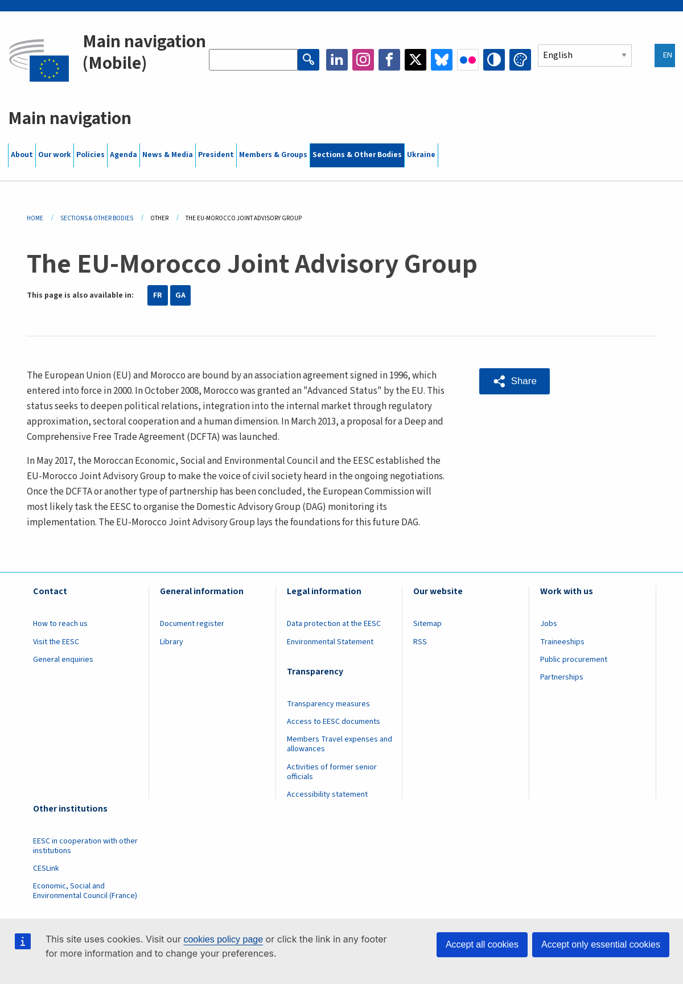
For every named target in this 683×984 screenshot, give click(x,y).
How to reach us (60, 623)
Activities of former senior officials (332, 772)
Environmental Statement (330, 642)
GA (180, 295)
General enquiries (63, 659)
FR (157, 295)
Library (171, 642)
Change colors (520, 60)
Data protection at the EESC (334, 623)
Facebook (389, 60)
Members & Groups (273, 154)
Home (35, 218)
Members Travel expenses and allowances (339, 744)
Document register (192, 623)
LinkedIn (337, 60)
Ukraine (421, 154)
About (22, 154)
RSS (420, 642)
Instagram (363, 60)
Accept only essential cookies (600, 944)
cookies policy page (223, 939)
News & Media (167, 154)
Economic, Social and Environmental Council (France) (86, 890)
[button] (514, 381)
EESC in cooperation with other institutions (85, 846)
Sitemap (427, 623)
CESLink (46, 868)
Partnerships (561, 677)
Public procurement (573, 659)
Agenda (123, 154)
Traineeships (562, 642)
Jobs (548, 623)
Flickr (468, 60)
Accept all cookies (482, 944)
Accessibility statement (327, 794)
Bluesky (441, 60)
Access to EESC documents (333, 721)
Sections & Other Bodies (357, 154)
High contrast (494, 60)
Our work (54, 154)
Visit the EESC (56, 642)
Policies (90, 154)
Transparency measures (328, 704)
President (216, 154)
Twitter (415, 60)
